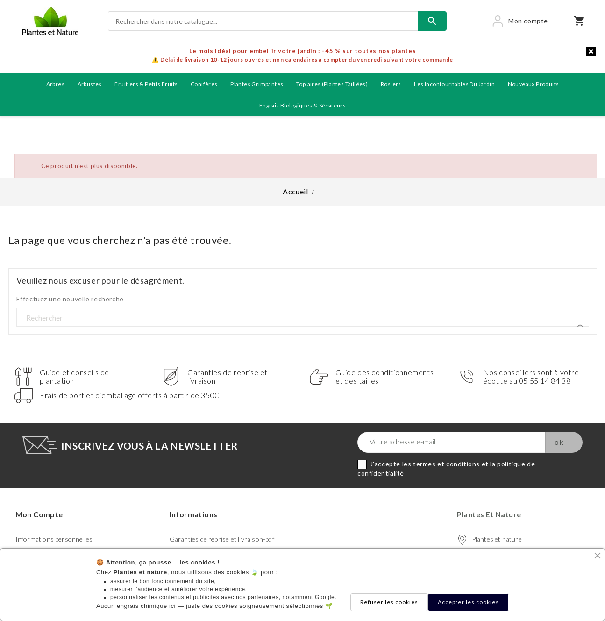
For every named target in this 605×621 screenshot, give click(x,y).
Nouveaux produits (533, 83)
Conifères (204, 83)
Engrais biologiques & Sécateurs (302, 105)
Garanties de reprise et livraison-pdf (222, 539)
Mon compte (39, 514)
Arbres (55, 83)
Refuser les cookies (389, 602)
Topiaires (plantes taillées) (332, 83)
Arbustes (90, 83)
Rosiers (391, 83)
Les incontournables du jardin (454, 83)
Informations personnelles (54, 539)
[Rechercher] (263, 21)
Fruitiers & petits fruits (146, 83)
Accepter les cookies (468, 602)
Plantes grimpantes (256, 83)
